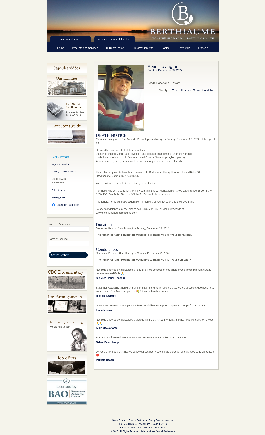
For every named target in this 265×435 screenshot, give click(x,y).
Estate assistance (70, 39)
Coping (165, 48)
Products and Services (85, 48)
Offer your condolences (64, 171)
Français (203, 48)
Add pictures (58, 190)
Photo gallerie (59, 197)
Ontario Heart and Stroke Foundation (193, 90)
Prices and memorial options (114, 39)
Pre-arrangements (143, 48)
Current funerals (115, 48)
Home (61, 48)
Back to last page (60, 156)
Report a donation (61, 164)
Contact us (184, 48)
